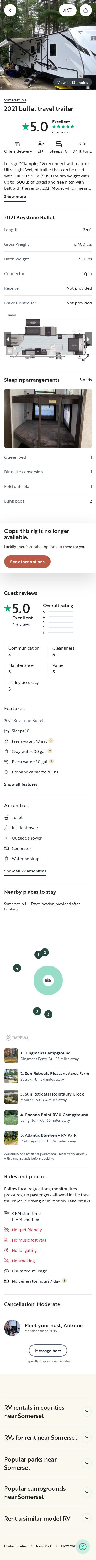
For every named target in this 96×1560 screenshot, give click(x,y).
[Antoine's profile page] (12, 1328)
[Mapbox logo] (17, 1038)
